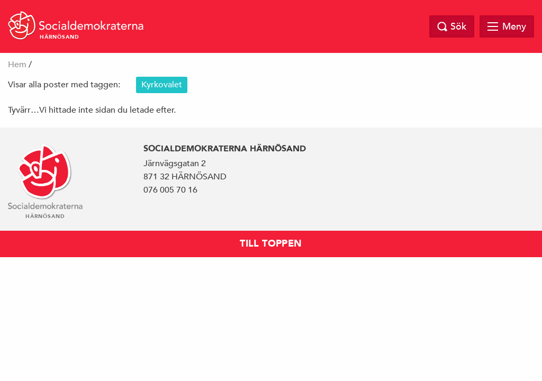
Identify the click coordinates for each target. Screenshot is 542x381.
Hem (17, 64)
